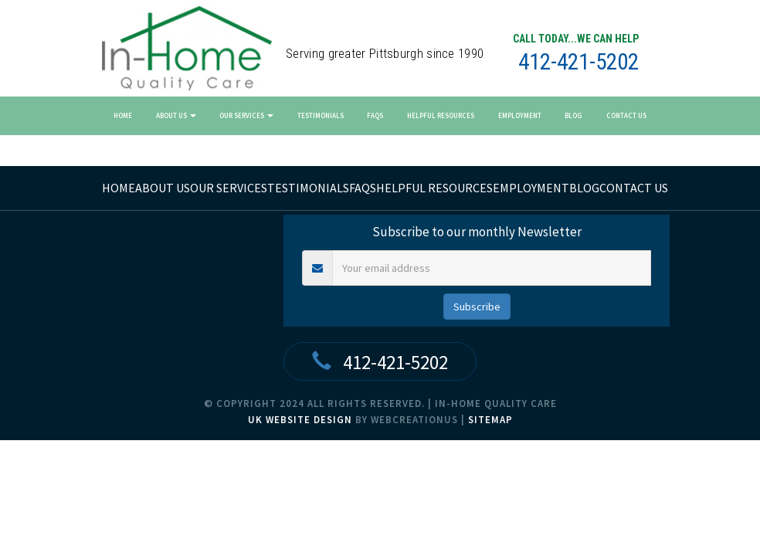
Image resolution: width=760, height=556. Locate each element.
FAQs (375, 115)
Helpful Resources (440, 115)
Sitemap (490, 419)
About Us (176, 115)
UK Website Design (300, 419)
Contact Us (626, 115)
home (118, 187)
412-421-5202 (578, 62)
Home (123, 115)
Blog (573, 115)
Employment (519, 115)
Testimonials (320, 115)
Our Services (246, 115)
